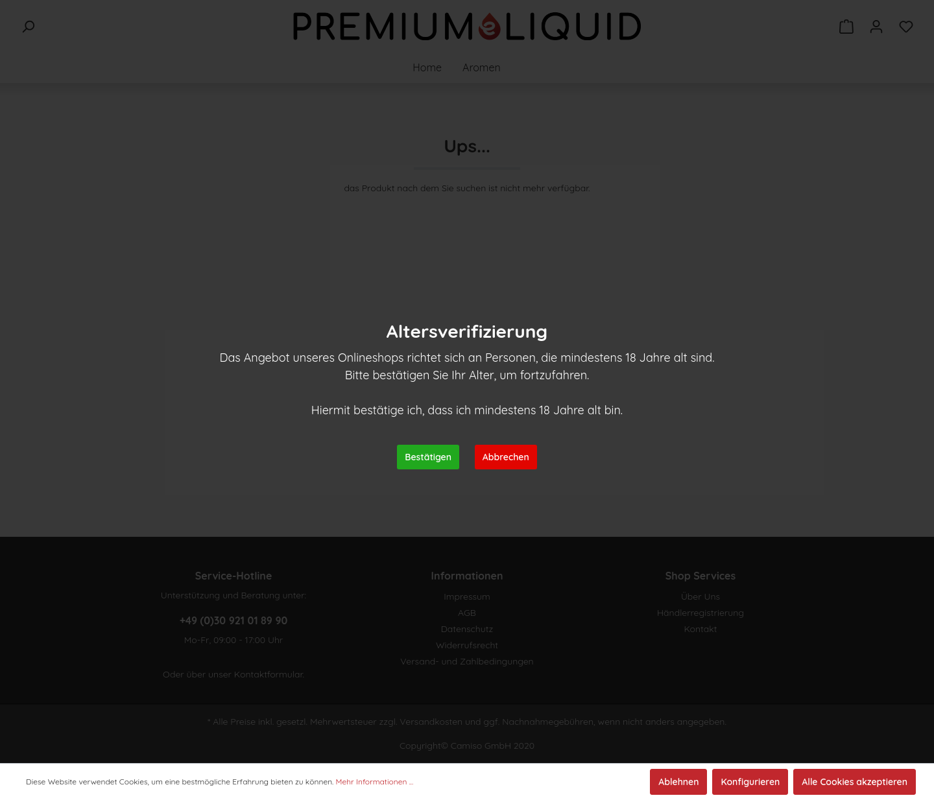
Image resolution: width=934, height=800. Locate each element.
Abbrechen (506, 457)
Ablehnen (678, 782)
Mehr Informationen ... (375, 781)
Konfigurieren (750, 782)
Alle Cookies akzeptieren (854, 782)
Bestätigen (428, 457)
